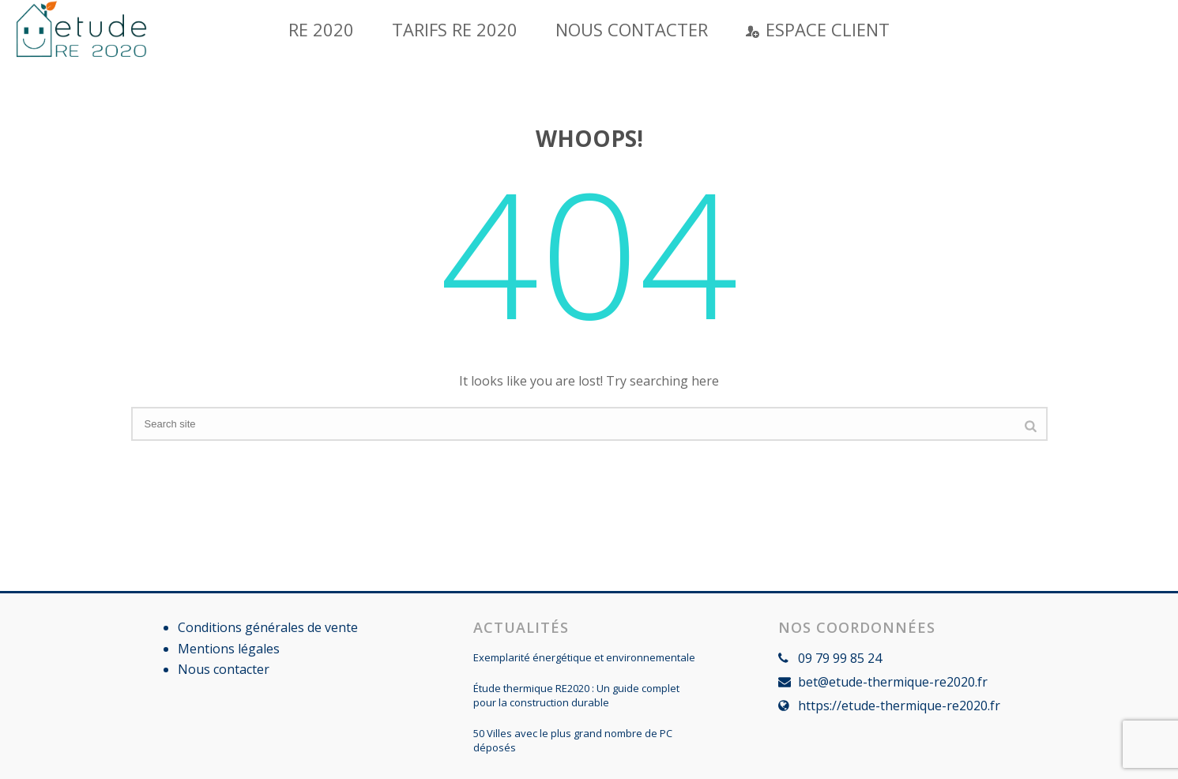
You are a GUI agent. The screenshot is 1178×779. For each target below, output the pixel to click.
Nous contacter (631, 29)
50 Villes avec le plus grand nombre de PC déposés (572, 740)
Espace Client (818, 29)
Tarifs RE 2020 (454, 29)
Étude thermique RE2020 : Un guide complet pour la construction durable (576, 695)
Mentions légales (229, 648)
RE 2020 (321, 29)
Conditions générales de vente (268, 627)
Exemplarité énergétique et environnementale (584, 657)
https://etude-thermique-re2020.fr (899, 705)
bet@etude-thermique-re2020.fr (893, 682)
